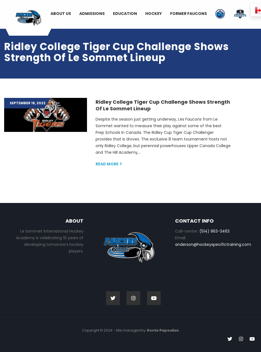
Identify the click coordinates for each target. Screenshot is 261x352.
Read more (109, 164)
